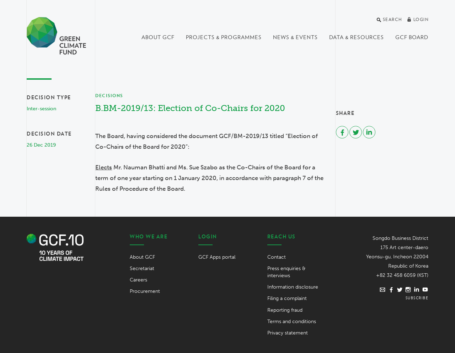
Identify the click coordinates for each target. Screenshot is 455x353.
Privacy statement (287, 333)
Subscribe (417, 298)
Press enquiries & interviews (286, 272)
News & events (295, 37)
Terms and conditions (291, 321)
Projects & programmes (224, 37)
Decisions (109, 95)
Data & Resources (356, 37)
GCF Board (411, 37)
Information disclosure (292, 287)
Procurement (145, 291)
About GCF (158, 37)
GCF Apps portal (216, 257)
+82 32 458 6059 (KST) (402, 275)
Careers (138, 280)
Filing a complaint (287, 298)
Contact (276, 257)
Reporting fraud (285, 310)
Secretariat (142, 268)
